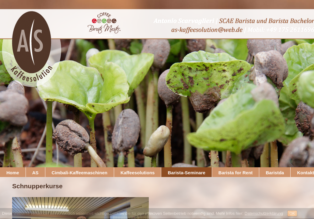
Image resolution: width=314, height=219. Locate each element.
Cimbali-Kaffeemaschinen (79, 172)
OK (292, 213)
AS (35, 172)
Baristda (275, 172)
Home (12, 172)
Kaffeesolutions (137, 172)
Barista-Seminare (186, 172)
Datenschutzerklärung (264, 213)
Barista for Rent (235, 172)
